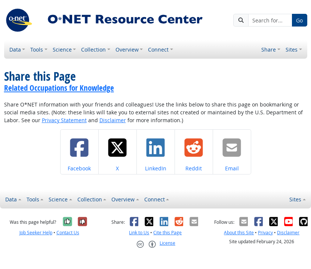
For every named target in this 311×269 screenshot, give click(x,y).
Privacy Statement (64, 120)
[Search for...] (270, 20)
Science (62, 49)
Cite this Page (167, 232)
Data (15, 49)
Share (268, 49)
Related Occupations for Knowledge (59, 88)
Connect (158, 49)
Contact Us (67, 232)
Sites (292, 49)
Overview (127, 49)
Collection (93, 49)
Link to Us (139, 232)
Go (299, 20)
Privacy (265, 232)
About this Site (239, 232)
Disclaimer (112, 120)
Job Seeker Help (35, 232)
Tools (36, 49)
